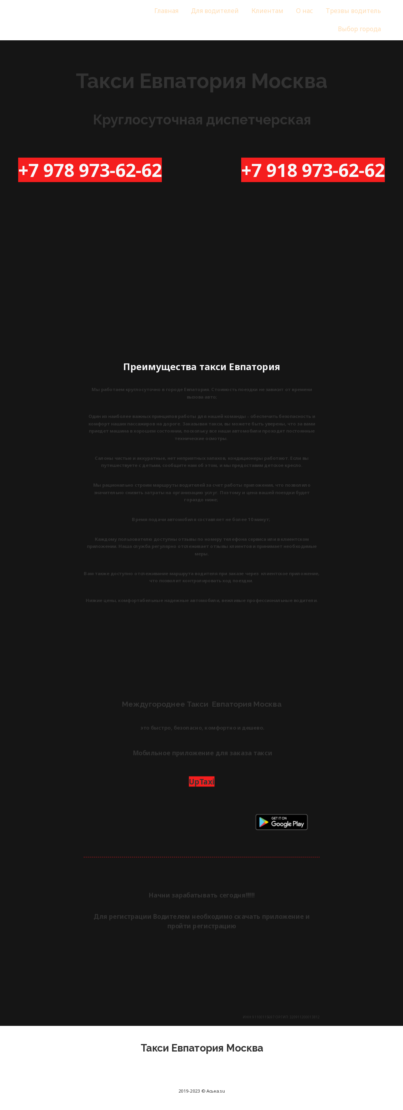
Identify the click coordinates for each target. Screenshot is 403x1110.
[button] (359, 29)
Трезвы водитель (353, 10)
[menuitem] (166, 11)
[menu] (249, 20)
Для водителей (215, 10)
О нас (304, 10)
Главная (166, 10)
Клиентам (267, 10)
